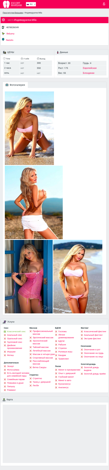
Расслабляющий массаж (41, 362)
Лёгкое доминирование (66, 336)
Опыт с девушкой (67, 373)
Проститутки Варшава (13, 13)
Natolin (7, 39)
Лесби (36, 385)
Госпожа (62, 331)
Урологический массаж (40, 342)
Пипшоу (11, 386)
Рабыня (62, 344)
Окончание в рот (92, 349)
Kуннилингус (64, 384)
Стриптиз (37, 378)
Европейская (90, 68)
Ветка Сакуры (39, 367)
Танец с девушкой (42, 382)
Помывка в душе (15, 383)
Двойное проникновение (14, 346)
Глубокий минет (66, 377)
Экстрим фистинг (92, 338)
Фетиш (10, 355)
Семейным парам (16, 379)
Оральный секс (14, 338)
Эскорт (10, 366)
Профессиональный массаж (43, 332)
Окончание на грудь (94, 353)
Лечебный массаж (42, 350)
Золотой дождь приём (95, 373)
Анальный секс (14, 335)
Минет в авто (64, 380)
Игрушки (11, 351)
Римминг (11, 390)
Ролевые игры (65, 351)
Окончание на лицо (93, 356)
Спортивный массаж (43, 357)
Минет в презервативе (69, 370)
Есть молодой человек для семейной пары (18, 374)
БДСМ (61, 341)
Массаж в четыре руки (44, 354)
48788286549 (12, 27)
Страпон (62, 348)
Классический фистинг (95, 331)
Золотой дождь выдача (91, 368)
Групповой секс (14, 342)
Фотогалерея (15, 84)
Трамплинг (63, 358)
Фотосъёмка (13, 370)
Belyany (8, 33)
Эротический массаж (43, 337)
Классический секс (16, 331)
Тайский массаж (41, 347)
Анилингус (63, 387)
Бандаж (62, 355)
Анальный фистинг (93, 335)
